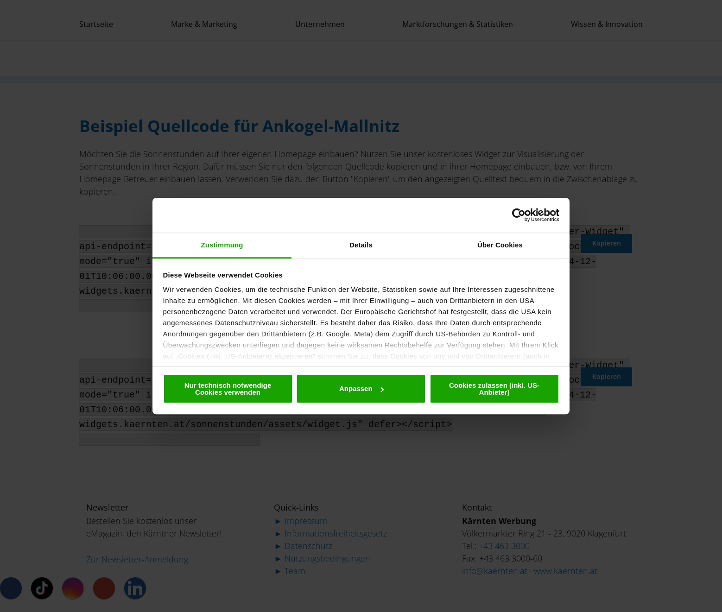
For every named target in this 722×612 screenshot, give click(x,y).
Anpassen (361, 388)
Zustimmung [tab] (222, 245)
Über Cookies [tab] (500, 245)
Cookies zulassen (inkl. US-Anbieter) (494, 388)
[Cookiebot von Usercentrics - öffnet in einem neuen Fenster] (518, 215)
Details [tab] (361, 245)
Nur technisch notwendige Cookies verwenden (228, 388)
